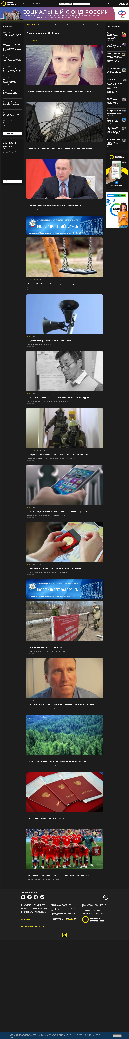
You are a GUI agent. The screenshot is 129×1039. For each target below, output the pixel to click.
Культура (78, 24)
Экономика (30, 756)
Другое (99, 24)
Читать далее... (31, 97)
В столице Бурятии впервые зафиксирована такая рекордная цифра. (47, 572)
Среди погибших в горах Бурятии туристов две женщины (12, 36)
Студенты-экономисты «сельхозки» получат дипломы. (42, 822)
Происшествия (59, 24)
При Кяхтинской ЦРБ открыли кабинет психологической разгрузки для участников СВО (113, 130)
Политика (41, 24)
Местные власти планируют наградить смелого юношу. (43, 95)
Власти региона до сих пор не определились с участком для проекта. (47, 765)
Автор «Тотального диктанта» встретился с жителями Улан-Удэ (113, 101)
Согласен (117, 1035)
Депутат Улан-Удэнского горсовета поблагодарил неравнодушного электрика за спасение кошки (12, 47)
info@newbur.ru (69, 919)
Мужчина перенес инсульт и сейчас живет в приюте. (42, 708)
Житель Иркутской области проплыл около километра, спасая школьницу (61, 91)
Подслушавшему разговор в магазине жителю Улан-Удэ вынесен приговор (114, 71)
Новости (7, 27)
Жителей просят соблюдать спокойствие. (39, 344)
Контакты (92, 24)
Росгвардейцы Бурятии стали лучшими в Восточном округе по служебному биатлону (11, 104)
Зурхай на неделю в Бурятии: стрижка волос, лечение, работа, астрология (114, 35)
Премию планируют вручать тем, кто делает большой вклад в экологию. (48, 401)
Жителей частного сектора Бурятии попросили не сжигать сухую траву (114, 142)
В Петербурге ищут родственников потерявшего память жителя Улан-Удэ (61, 704)
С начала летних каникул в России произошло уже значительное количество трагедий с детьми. (55, 287)
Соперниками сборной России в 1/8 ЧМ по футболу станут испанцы (58, 875)
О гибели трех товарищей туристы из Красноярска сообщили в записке (12, 60)
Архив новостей (27, 919)
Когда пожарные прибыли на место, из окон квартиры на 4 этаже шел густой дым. (51, 458)
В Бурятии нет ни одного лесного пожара (46, 647)
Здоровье (70, 24)
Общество (49, 24)
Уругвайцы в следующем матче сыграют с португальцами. (44, 879)
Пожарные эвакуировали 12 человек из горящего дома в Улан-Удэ (57, 455)
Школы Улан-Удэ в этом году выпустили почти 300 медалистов (56, 569)
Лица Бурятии (10, 143)
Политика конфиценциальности (32, 926)
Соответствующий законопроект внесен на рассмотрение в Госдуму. (47, 515)
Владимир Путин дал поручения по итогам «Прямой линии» (54, 205)
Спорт (85, 24)
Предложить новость (65, 3)
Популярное (114, 27)
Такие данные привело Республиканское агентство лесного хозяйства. (48, 651)
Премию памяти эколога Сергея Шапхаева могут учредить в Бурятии (58, 398)
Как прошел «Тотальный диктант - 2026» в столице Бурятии (114, 46)
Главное (31, 25)
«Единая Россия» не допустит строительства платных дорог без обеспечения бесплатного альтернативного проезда (114, 58)
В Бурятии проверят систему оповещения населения (51, 341)
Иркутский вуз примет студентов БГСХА (45, 818)
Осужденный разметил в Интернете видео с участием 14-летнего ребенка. (49, 152)
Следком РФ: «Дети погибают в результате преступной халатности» (58, 284)
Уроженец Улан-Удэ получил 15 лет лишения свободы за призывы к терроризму (12, 71)
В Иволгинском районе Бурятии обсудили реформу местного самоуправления (11, 82)
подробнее (12, 182)
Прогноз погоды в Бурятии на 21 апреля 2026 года (11, 124)
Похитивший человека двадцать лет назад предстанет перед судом (11, 93)
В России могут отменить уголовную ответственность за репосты (57, 512)
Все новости (12, 133)
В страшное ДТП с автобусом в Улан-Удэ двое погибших (11, 114)
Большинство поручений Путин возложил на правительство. (44, 209)
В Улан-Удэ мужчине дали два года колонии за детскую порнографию (59, 148)
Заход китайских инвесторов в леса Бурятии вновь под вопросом (57, 761)
